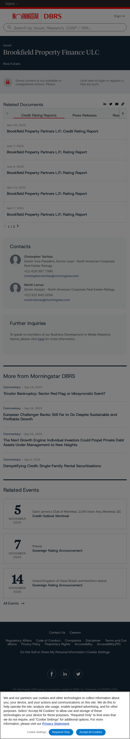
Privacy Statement (55, 723)
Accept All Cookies (91, 732)
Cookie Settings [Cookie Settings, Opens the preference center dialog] (36, 732)
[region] (65, 715)
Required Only (61, 732)
